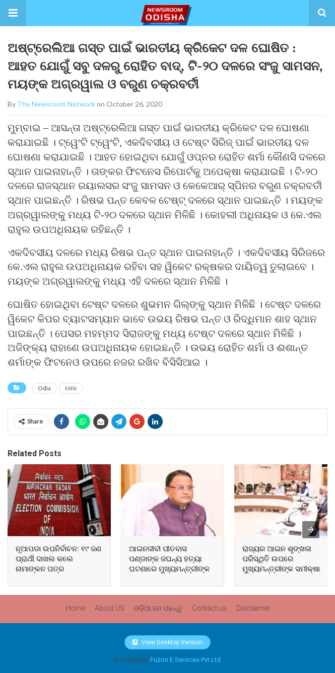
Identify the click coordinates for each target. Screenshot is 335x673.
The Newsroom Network (56, 104)
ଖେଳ (71, 388)
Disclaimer (253, 608)
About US (109, 608)
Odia (44, 388)
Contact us (209, 608)
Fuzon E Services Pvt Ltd (185, 659)
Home (75, 608)
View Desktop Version (167, 642)
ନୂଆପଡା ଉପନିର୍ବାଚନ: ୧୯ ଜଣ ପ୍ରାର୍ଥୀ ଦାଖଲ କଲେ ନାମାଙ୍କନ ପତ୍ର (58, 558)
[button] (13, 13)
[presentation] (310, 529)
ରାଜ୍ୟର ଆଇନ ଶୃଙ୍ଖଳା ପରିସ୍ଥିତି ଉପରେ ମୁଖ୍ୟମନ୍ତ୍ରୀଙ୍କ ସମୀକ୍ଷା (281, 558)
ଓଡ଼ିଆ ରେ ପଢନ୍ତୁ (158, 608)
